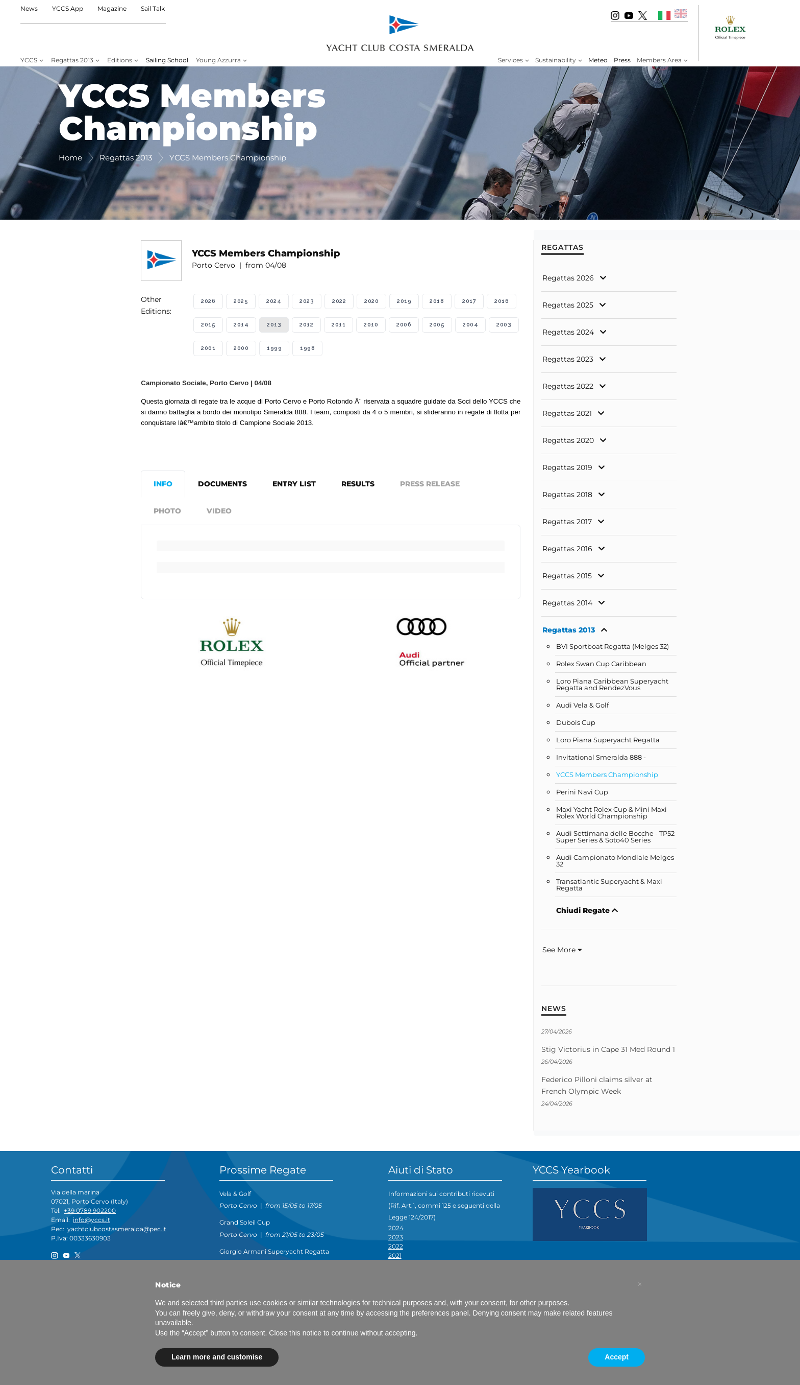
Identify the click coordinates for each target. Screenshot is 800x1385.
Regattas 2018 (567, 494)
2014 (241, 324)
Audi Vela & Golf (582, 705)
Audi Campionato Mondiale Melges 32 (615, 861)
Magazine (112, 8)
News (29, 8)
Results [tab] (357, 483)
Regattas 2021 (567, 413)
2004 (470, 324)
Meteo (598, 60)
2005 (437, 324)
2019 (404, 301)
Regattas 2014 (567, 602)
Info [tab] (163, 483)
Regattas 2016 (567, 548)
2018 (437, 301)
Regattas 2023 (567, 359)
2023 (306, 301)
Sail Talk (153, 8)
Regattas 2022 (567, 386)
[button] (640, 1284)
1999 (274, 348)
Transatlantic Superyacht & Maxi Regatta (609, 885)
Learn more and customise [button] (216, 1357)
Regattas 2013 (72, 60)
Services (510, 60)
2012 (306, 324)
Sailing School (167, 60)
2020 (371, 301)
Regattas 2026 (568, 278)
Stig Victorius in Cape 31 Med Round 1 (608, 1049)
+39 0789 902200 (90, 1210)
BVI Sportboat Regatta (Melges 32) (612, 646)
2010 (371, 324)
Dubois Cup (575, 722)
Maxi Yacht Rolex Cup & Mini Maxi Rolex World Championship (611, 813)
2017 (469, 301)
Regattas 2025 (567, 305)
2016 (501, 301)
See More (562, 949)
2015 (208, 324)
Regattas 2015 (567, 575)
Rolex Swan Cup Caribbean (601, 664)
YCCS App (67, 8)
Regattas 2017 (567, 521)
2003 (503, 324)
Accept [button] (617, 1357)
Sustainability (555, 60)
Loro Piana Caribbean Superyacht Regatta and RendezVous (612, 684)
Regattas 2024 (568, 332)
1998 (307, 348)
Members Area (659, 60)
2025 (241, 301)
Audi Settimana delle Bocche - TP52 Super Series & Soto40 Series (615, 837)
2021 (395, 1255)
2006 (403, 324)
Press (622, 60)
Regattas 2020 (568, 440)
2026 (208, 301)
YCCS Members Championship (607, 775)
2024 (273, 301)
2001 (208, 348)
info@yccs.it (91, 1220)
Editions (119, 60)
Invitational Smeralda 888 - (601, 757)
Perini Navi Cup (582, 792)
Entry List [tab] (294, 483)
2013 (274, 324)
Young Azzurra (218, 60)
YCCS (28, 60)
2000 (241, 348)
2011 (338, 324)
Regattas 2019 (567, 467)
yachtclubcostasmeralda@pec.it (116, 1229)
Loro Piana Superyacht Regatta (608, 740)
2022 (339, 301)
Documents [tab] (222, 483)
